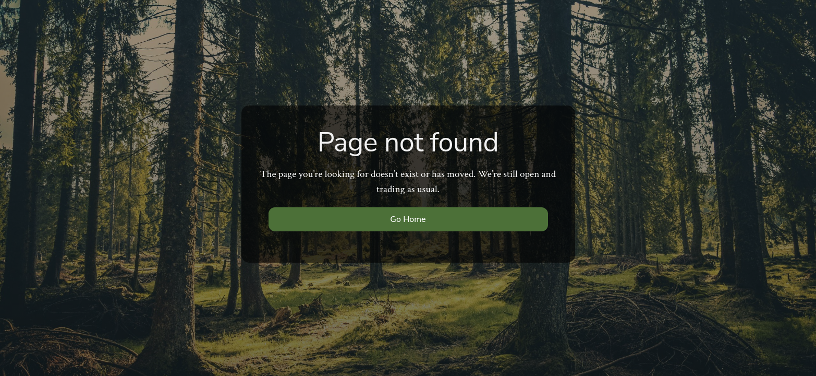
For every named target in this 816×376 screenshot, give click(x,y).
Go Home (407, 219)
